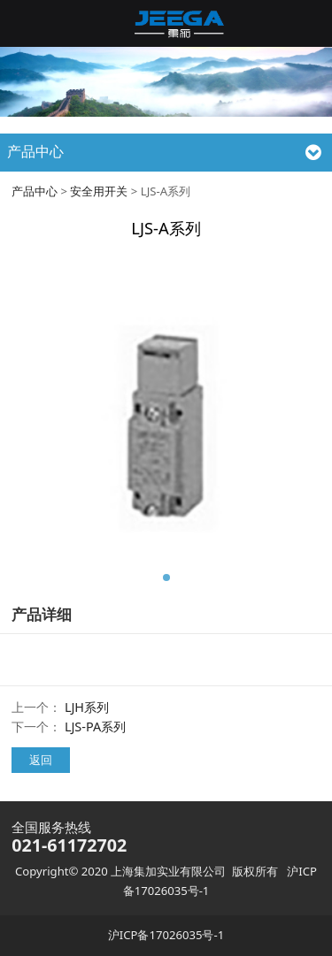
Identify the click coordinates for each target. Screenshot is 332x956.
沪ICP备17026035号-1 (166, 935)
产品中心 (35, 191)
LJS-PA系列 (95, 726)
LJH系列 (87, 707)
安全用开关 (98, 191)
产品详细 (42, 614)
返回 (40, 760)
